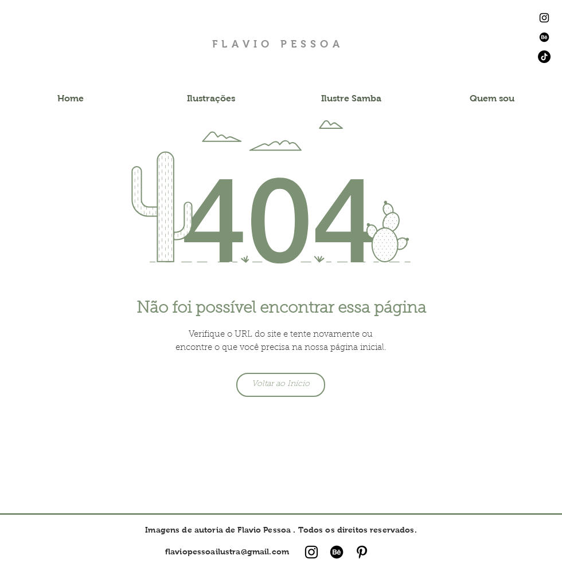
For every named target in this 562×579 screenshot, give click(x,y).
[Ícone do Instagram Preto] (544, 17)
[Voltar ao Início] (280, 385)
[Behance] (544, 37)
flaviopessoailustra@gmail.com (227, 551)
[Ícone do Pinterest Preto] (361, 552)
